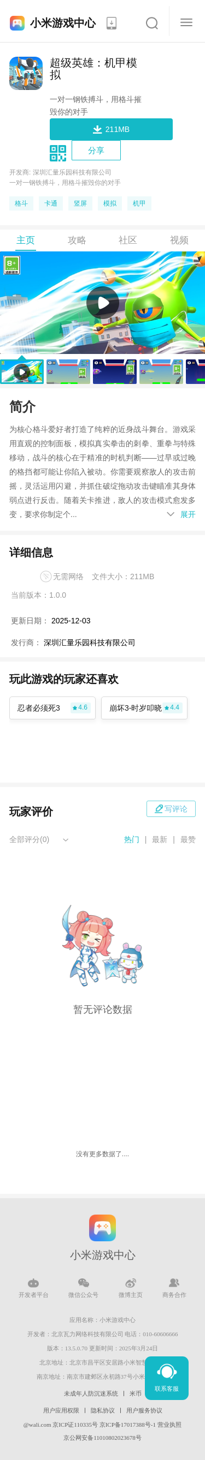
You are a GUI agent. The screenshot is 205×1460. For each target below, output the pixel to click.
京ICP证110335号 (75, 1424)
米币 (136, 1393)
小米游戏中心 (63, 23)
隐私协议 (103, 1410)
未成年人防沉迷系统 (91, 1393)
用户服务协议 (144, 1410)
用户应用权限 (61, 1410)
